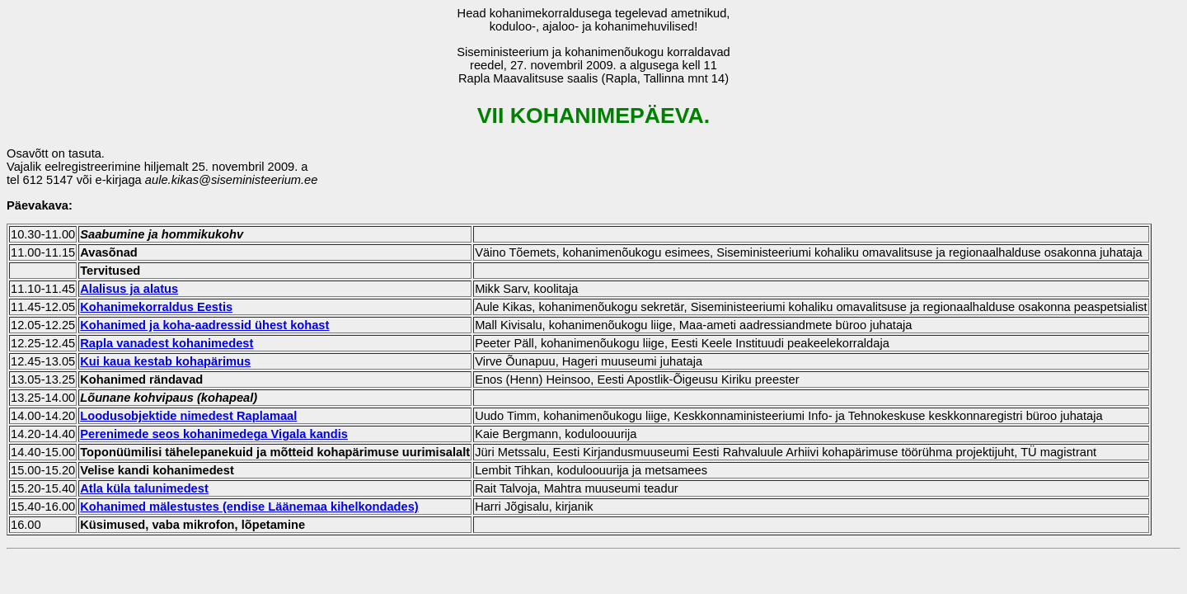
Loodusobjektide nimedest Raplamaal (188, 415)
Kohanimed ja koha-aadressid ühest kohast (204, 325)
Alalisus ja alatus (129, 288)
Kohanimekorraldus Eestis (156, 307)
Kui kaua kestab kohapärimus (165, 361)
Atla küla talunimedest (144, 488)
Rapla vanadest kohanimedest (166, 343)
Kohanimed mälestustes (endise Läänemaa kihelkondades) (249, 506)
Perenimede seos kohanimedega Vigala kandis (214, 434)
